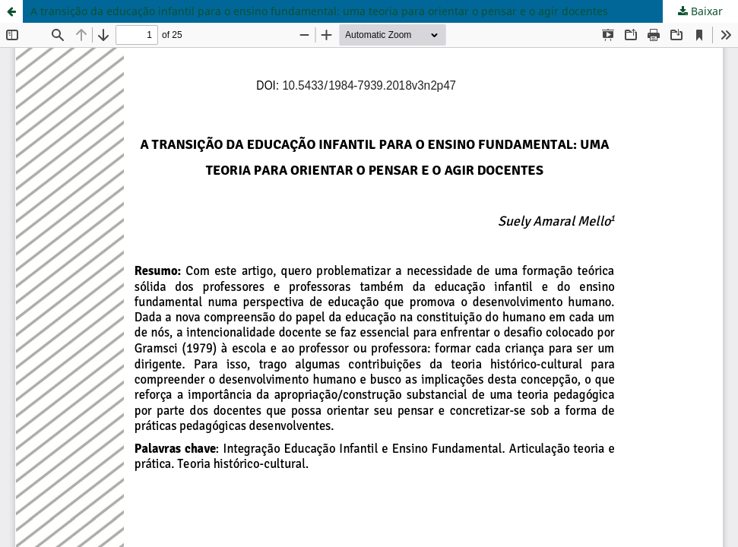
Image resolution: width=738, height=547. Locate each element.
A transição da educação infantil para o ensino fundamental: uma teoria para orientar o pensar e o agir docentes (319, 11)
